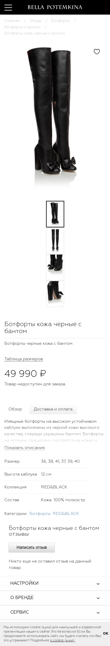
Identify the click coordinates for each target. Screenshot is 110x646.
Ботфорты (60, 21)
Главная (12, 21)
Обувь (35, 21)
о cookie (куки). (62, 640)
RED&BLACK (66, 514)
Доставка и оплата (53, 409)
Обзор (15, 409)
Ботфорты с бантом (22, 27)
